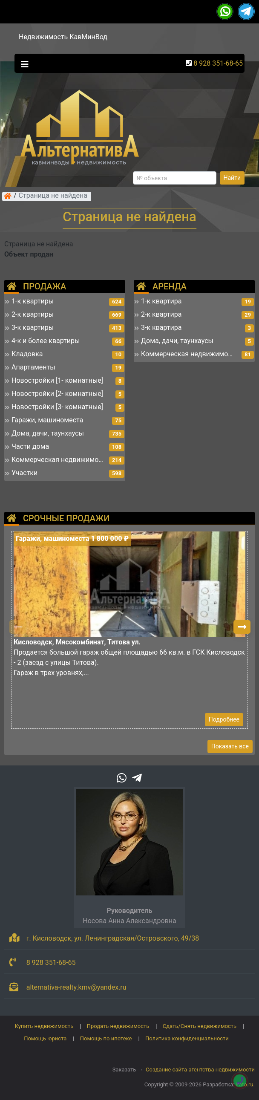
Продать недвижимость (118, 1026)
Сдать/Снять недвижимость (199, 1026)
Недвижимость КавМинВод (63, 37)
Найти (232, 177)
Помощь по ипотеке (106, 1038)
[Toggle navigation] (22, 63)
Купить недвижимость (44, 1026)
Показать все (230, 746)
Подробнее (224, 719)
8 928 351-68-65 (218, 63)
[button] (241, 627)
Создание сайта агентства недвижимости (200, 1069)
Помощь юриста (45, 1038)
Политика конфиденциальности (187, 1038)
